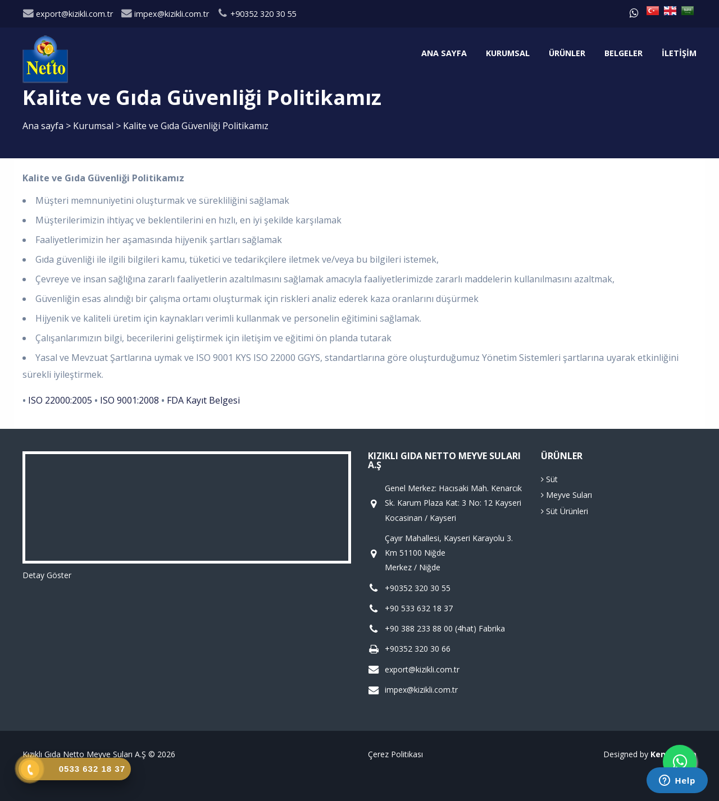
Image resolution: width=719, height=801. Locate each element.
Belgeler (623, 53)
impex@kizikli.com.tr (165, 13)
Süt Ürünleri (564, 511)
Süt (549, 479)
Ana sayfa (444, 53)
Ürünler (567, 53)
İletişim (679, 53)
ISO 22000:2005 (60, 400)
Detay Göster (46, 575)
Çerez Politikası (395, 754)
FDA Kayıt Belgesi (203, 400)
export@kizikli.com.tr (67, 13)
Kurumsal (508, 53)
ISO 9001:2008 (129, 400)
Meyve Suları (566, 494)
